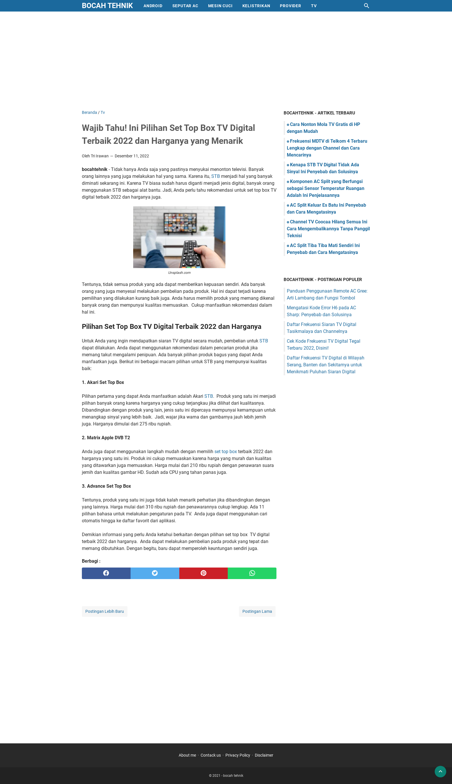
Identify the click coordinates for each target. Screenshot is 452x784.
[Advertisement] (226, 60)
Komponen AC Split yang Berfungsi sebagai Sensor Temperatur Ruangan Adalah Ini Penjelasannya (325, 188)
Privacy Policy (237, 755)
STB (216, 176)
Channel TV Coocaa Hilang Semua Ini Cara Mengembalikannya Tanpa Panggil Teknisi (328, 228)
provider (290, 5)
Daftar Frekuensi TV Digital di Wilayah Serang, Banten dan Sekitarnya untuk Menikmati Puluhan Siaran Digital (325, 364)
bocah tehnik (107, 5)
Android (153, 5)
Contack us (211, 755)
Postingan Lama (257, 611)
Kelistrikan (256, 5)
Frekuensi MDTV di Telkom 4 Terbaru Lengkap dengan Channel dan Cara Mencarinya (327, 148)
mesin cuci (220, 5)
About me (187, 755)
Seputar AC (185, 5)
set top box (225, 451)
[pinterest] (203, 573)
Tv (314, 5)
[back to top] (440, 771)
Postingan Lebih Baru (104, 611)
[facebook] (106, 573)
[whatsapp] (252, 573)
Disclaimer (264, 755)
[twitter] (155, 573)
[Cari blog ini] (366, 5)
